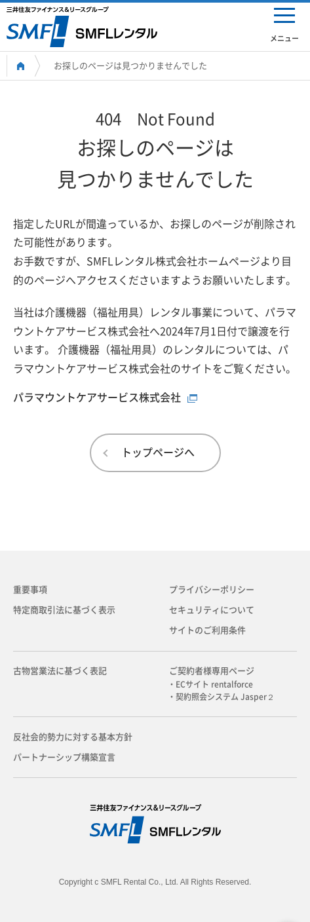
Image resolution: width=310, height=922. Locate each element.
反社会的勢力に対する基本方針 (72, 737)
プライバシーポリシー (211, 589)
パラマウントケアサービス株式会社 (97, 397)
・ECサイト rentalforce (214, 684)
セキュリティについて (211, 610)
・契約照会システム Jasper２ (225, 697)
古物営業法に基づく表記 (60, 671)
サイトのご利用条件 (207, 630)
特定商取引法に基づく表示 (64, 610)
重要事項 (30, 589)
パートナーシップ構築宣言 (64, 757)
